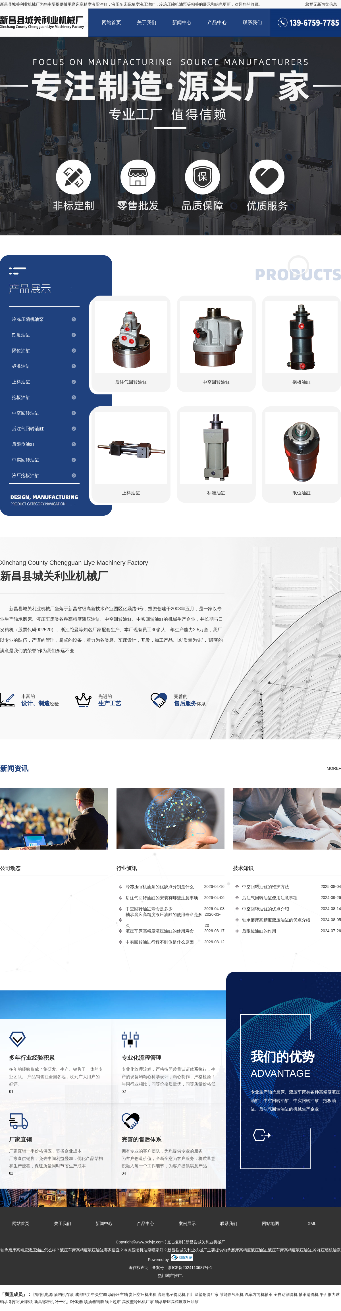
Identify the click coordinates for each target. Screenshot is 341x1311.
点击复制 (175, 1242)
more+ (334, 768)
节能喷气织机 (232, 1294)
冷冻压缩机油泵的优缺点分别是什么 (160, 886)
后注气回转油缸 (28, 428)
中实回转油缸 (25, 459)
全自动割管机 (286, 1294)
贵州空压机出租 (143, 1294)
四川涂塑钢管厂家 (203, 1294)
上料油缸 (21, 381)
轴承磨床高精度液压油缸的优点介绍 (276, 919)
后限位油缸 (23, 444)
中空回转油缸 (25, 413)
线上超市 (113, 1301)
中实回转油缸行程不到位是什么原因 (160, 942)
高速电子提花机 (172, 1294)
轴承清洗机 (309, 1294)
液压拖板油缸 (25, 475)
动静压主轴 (118, 1294)
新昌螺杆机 (44, 1301)
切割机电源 (43, 1294)
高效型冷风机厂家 (138, 1301)
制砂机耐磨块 (21, 1301)
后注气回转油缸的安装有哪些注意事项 (162, 897)
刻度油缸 (21, 335)
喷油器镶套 (94, 1301)
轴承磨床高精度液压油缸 (85, 4)
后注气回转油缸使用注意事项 (270, 897)
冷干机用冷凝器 (69, 1301)
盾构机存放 (64, 1294)
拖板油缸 (21, 397)
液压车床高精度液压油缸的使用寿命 (160, 931)
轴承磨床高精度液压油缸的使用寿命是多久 (164, 920)
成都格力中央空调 (91, 1294)
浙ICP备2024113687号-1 (190, 1267)
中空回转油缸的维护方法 (265, 886)
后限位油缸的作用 (259, 931)
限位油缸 (21, 350)
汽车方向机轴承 (259, 1294)
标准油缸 (21, 366)
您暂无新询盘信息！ (323, 4)
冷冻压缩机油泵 (28, 319)
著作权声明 (139, 1267)
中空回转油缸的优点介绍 (265, 908)
